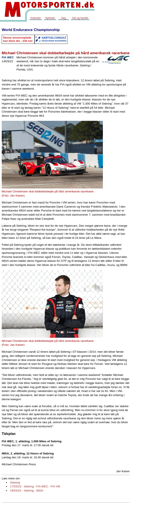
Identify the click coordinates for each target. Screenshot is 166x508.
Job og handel (80, 18)
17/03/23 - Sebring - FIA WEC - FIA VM (35, 486)
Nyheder (50, 18)
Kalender (35, 18)
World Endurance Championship (31, 30)
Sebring (15, 482)
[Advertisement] (148, 90)
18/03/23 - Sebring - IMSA (26, 490)
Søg (63, 18)
